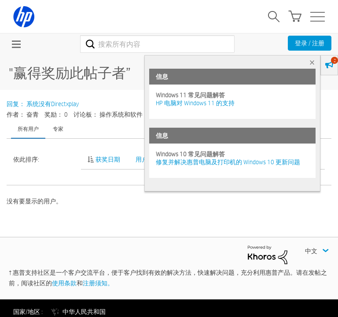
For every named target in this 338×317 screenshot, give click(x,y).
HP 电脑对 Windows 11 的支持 (195, 103)
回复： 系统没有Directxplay (43, 104)
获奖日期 (108, 159)
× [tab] (312, 62)
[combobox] (157, 44)
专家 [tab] (58, 128)
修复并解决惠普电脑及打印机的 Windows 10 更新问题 (228, 162)
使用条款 (64, 283)
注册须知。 (98, 283)
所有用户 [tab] (28, 128)
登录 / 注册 (309, 43)
